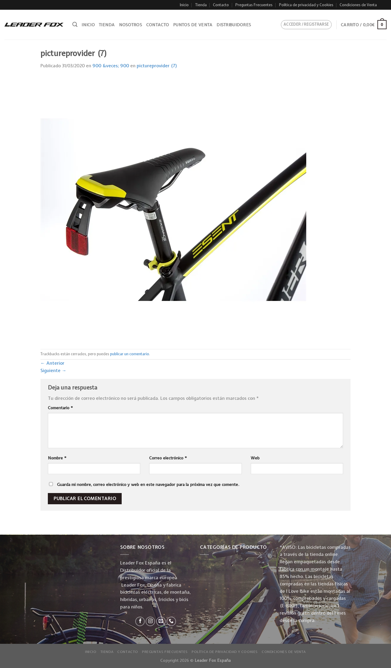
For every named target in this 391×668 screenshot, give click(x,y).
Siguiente (53, 370)
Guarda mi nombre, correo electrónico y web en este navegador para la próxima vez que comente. (148, 484)
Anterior (52, 363)
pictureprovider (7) (157, 66)
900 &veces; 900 (110, 66)
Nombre (57, 458)
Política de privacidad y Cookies (306, 4)
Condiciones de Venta (358, 4)
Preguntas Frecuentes (254, 4)
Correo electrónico (168, 458)
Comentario (60, 407)
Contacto (221, 4)
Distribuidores (233, 24)
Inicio (184, 4)
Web (255, 458)
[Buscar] (74, 24)
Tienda (201, 4)
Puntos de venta (192, 24)
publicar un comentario (129, 353)
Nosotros (130, 24)
